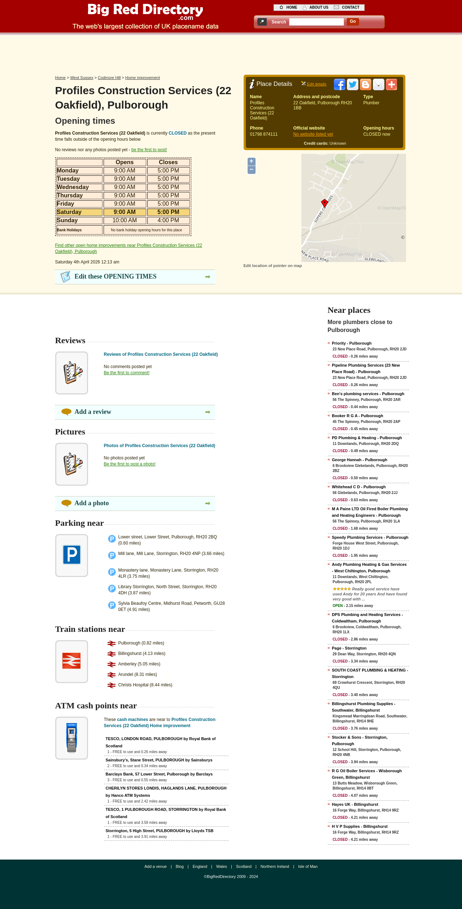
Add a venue (155, 866)
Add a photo (92, 503)
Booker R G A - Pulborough (357, 416)
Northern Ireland (275, 866)
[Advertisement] (231, 53)
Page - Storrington (349, 648)
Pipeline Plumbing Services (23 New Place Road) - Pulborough (366, 368)
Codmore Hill (109, 77)
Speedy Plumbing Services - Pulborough (370, 537)
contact (350, 7)
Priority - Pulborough (352, 343)
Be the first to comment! (127, 372)
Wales (221, 866)
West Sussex (81, 77)
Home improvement (142, 77)
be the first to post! (149, 149)
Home (60, 77)
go (353, 21)
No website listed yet (313, 134)
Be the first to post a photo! (130, 464)
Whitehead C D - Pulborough (359, 487)
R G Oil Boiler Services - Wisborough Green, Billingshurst (367, 774)
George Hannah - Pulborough (359, 460)
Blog (180, 866)
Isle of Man (308, 866)
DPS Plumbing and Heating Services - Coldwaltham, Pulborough (367, 617)
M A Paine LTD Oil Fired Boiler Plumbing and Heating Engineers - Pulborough (370, 512)
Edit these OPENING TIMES (116, 276)
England (200, 866)
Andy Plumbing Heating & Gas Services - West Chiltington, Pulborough (369, 567)
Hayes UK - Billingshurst (355, 804)
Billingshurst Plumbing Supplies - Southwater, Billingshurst (364, 707)
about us (319, 7)
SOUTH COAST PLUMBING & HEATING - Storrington (370, 673)
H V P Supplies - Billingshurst (360, 826)
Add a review (93, 411)
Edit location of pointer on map (273, 265)
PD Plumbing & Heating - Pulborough (367, 438)
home (292, 7)
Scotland (244, 866)
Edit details (317, 84)
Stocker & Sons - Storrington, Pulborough (360, 740)
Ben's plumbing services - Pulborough (368, 394)
